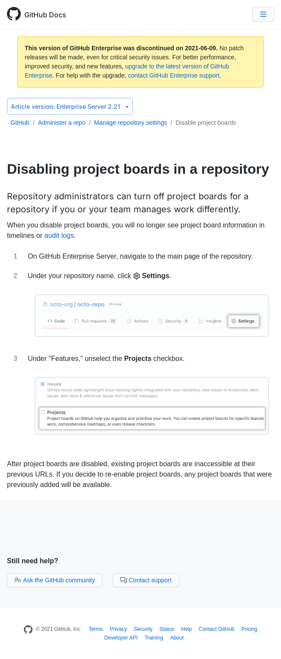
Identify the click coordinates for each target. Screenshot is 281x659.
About (176, 638)
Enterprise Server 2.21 (70, 106)
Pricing (250, 629)
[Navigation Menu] (263, 14)
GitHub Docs (45, 14)
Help (186, 629)
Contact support (146, 580)
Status (167, 629)
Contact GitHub (216, 629)
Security (143, 629)
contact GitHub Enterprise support (173, 75)
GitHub (19, 122)
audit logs (59, 235)
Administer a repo (61, 122)
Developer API (121, 638)
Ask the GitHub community (54, 580)
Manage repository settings (130, 122)
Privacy (118, 629)
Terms (95, 629)
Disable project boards (206, 122)
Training (153, 638)
